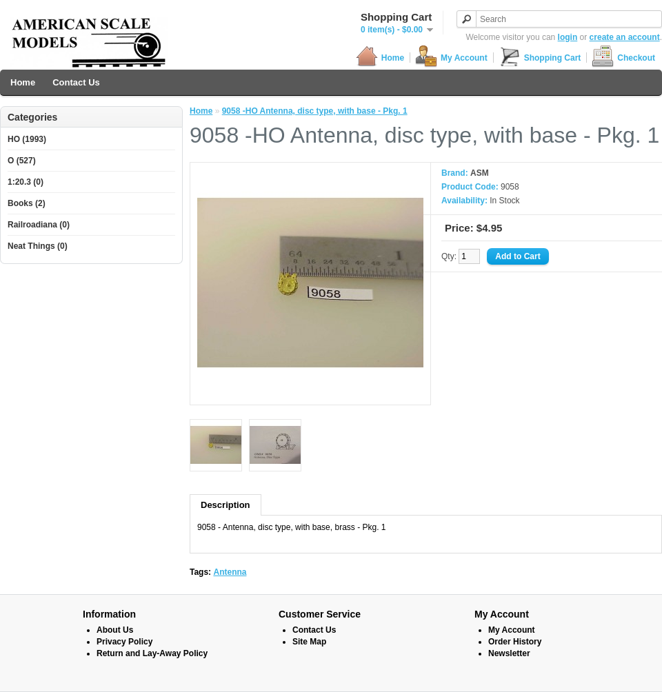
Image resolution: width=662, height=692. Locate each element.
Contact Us (76, 82)
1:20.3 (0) (25, 182)
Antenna (229, 572)
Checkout (623, 57)
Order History (514, 642)
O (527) (22, 160)
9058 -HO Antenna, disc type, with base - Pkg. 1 (315, 111)
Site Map (309, 642)
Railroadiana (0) (39, 225)
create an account (625, 37)
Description (225, 505)
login (568, 37)
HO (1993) (27, 139)
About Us (115, 630)
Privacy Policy (124, 642)
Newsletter (509, 653)
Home (380, 57)
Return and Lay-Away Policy (152, 653)
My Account (451, 57)
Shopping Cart (540, 57)
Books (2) (27, 203)
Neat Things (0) (38, 246)
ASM (479, 173)
